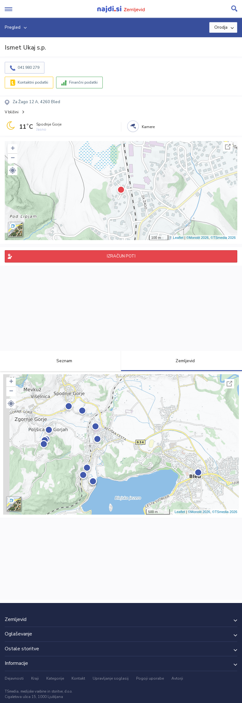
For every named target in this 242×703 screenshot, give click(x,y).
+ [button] (13, 149)
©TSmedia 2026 (223, 237)
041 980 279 (28, 67)
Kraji (35, 678)
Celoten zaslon (228, 146)
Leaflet (178, 237)
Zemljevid (181, 361)
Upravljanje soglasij (111, 678)
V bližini (12, 112)
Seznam (60, 361)
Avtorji (177, 678)
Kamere (148, 126)
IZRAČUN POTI (121, 256)
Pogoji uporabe (150, 678)
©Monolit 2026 (197, 237)
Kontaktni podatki (33, 82)
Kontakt (78, 678)
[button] (12, 170)
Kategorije (55, 678)
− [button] (13, 158)
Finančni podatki (83, 82)
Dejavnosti (14, 678)
